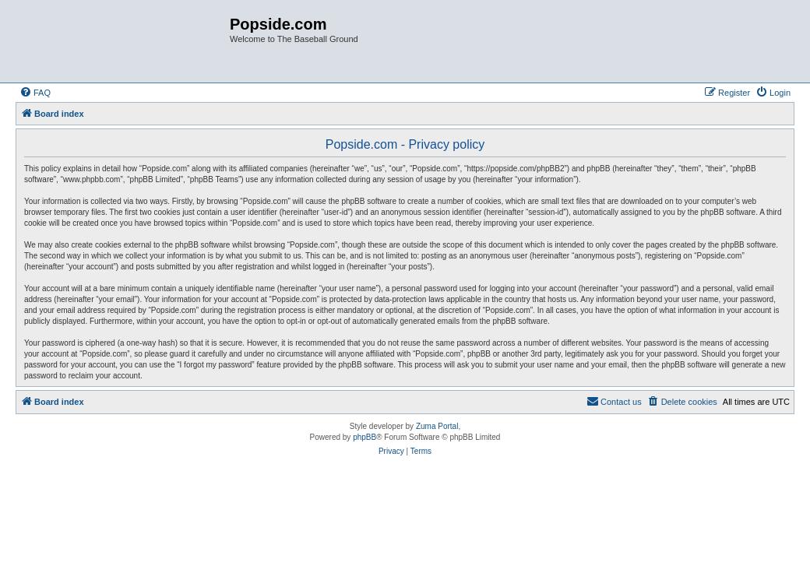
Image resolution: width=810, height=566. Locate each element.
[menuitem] (35, 92)
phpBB (364, 437)
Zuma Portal (437, 426)
